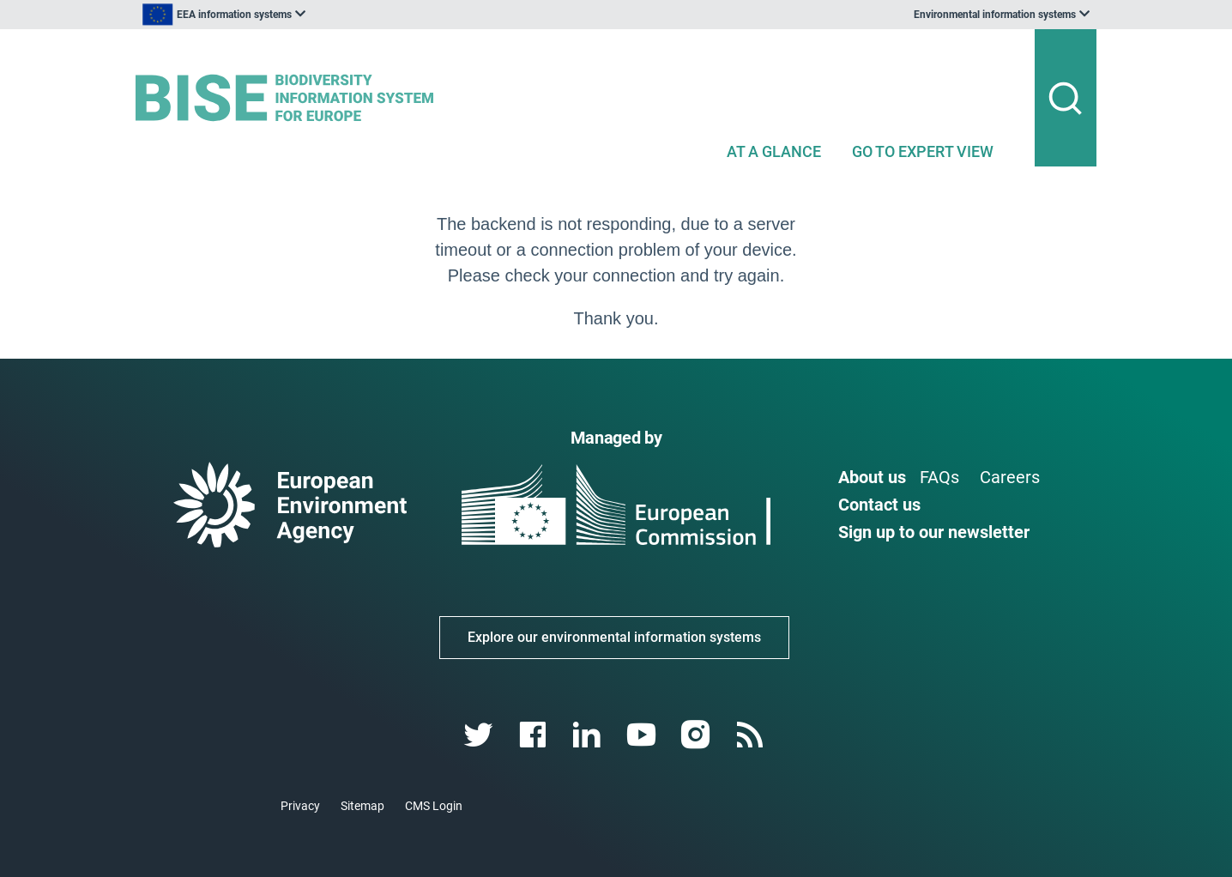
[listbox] (309, 14)
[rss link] (751, 735)
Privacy (300, 806)
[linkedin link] (589, 735)
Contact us (879, 504)
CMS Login (433, 806)
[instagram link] (697, 735)
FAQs (939, 477)
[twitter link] (480, 735)
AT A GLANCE (774, 151)
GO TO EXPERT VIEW (922, 151)
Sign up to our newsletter (934, 532)
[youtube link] (643, 735)
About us (872, 477)
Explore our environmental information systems (614, 637)
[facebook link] (535, 735)
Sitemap (362, 806)
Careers (1010, 477)
